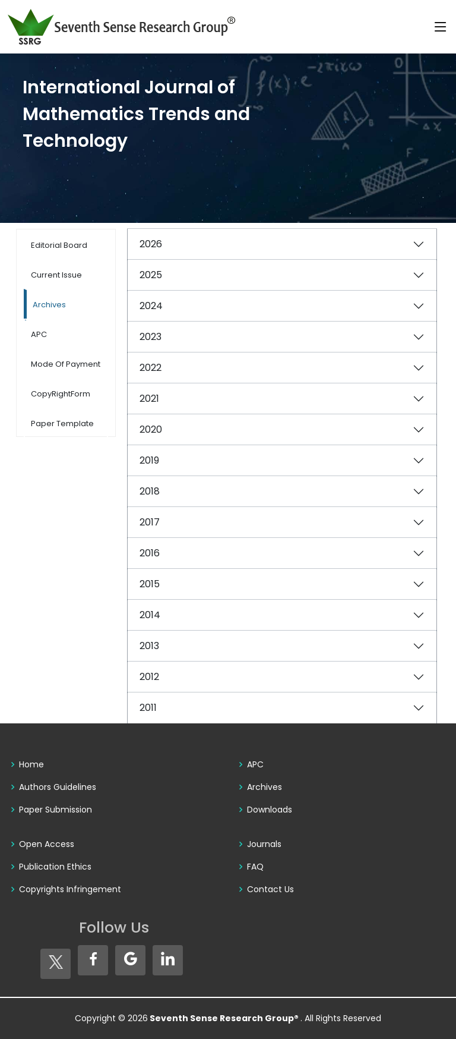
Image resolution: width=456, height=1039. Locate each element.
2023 (151, 337)
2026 (151, 244)
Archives (264, 787)
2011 (148, 707)
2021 (149, 398)
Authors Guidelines (57, 787)
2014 (150, 615)
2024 (151, 306)
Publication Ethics (55, 866)
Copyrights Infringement (70, 889)
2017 (150, 522)
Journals (264, 844)
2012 (149, 677)
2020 (151, 429)
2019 (149, 460)
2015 (150, 584)
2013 (149, 646)
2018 (150, 491)
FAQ (255, 866)
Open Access (46, 844)
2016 (150, 553)
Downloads (269, 809)
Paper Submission (55, 809)
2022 (151, 367)
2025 (151, 275)
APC (255, 764)
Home (31, 764)
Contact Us (270, 889)
